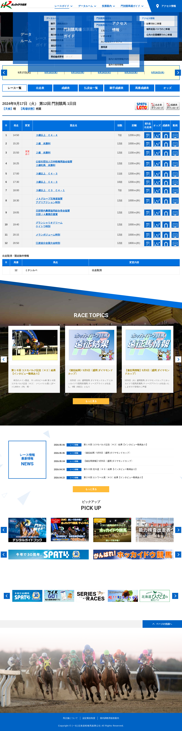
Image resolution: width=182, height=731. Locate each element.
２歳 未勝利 (43, 143)
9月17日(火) (24, 72)
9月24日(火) (104, 72)
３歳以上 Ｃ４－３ (47, 173)
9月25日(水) (131, 72)
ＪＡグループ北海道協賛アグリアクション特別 (49, 200)
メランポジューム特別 (48, 234)
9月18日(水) (50, 72)
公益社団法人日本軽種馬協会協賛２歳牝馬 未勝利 (54, 163)
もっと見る (91, 401)
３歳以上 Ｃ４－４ (47, 135)
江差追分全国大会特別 (48, 243)
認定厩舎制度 (89, 718)
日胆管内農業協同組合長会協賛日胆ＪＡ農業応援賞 (53, 212)
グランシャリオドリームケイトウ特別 (49, 224)
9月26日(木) (157, 72)
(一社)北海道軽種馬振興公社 (86, 725)
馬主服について (70, 718)
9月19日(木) (77, 72)
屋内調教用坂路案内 (109, 718)
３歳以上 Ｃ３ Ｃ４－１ (50, 190)
